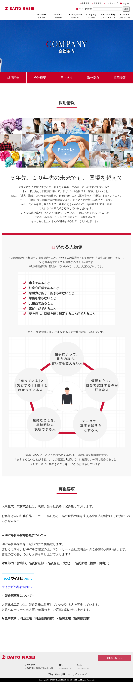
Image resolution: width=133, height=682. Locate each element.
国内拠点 (67, 77)
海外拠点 (93, 77)
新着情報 (97, 3)
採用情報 (85, 3)
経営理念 (13, 77)
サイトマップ (111, 3)
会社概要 (40, 77)
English (124, 3)
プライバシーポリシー (58, 674)
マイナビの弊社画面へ (17, 587)
